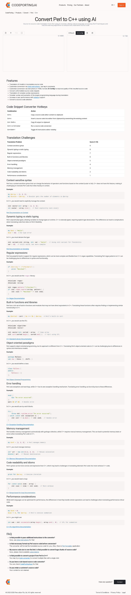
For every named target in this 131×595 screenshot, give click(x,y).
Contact (119, 582)
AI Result (71, 33)
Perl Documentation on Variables (18, 249)
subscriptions (34, 552)
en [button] (112, 5)
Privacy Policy (115, 592)
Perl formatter (67, 546)
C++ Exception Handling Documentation (20, 425)
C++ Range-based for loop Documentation (21, 493)
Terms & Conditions (102, 592)
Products (62, 5)
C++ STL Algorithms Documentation (19, 527)
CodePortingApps (26, 564)
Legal (124, 592)
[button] (122, 5)
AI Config (80, 33)
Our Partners (78, 5)
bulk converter (25, 558)
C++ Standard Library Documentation (19, 339)
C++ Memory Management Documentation (21, 459)
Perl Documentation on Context (17, 213)
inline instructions (34, 86)
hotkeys (36, 97)
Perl (31, 13)
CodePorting (9, 13)
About (87, 5)
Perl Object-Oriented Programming (18, 380)
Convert (25, 13)
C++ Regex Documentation (16, 298)
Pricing (69, 5)
